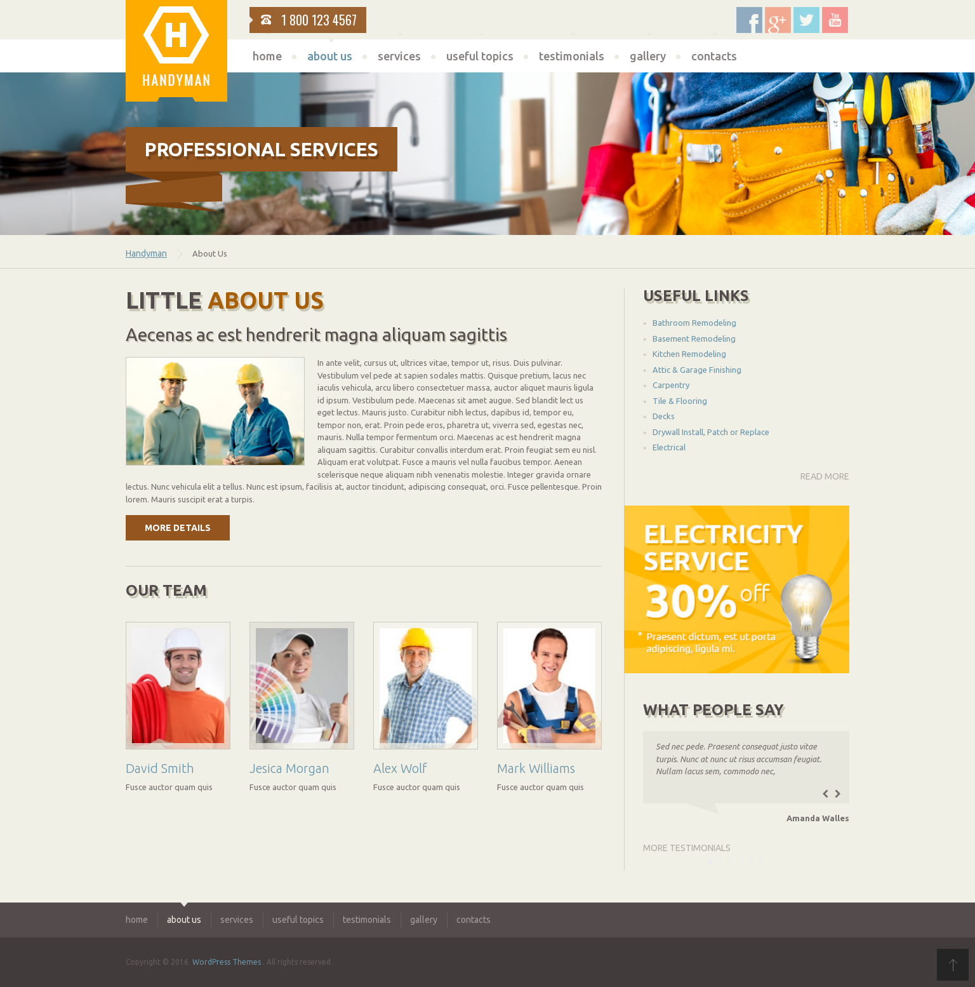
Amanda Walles (817, 818)
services (399, 56)
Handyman (146, 253)
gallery (648, 56)
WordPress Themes (226, 962)
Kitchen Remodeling (689, 353)
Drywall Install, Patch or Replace (711, 431)
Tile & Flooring (680, 400)
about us (329, 56)
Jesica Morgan (289, 768)
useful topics (480, 56)
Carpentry (671, 384)
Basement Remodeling (694, 338)
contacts (714, 56)
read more (824, 476)
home (267, 56)
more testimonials (687, 848)
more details (178, 528)
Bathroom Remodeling (694, 322)
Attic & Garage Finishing (697, 369)
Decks (664, 416)
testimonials (571, 56)
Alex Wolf (400, 768)
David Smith (160, 768)
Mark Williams (536, 768)
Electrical (669, 447)
